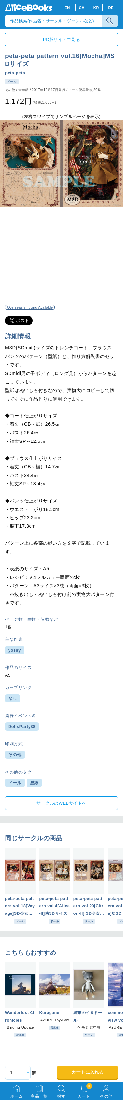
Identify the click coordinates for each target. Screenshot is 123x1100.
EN (67, 8)
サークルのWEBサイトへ (61, 803)
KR (96, 8)
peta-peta (15, 72)
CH (81, 8)
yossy (14, 650)
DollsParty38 (22, 726)
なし (12, 698)
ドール (15, 782)
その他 (15, 754)
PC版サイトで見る (61, 39)
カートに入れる (88, 1072)
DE (111, 8)
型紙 (34, 782)
